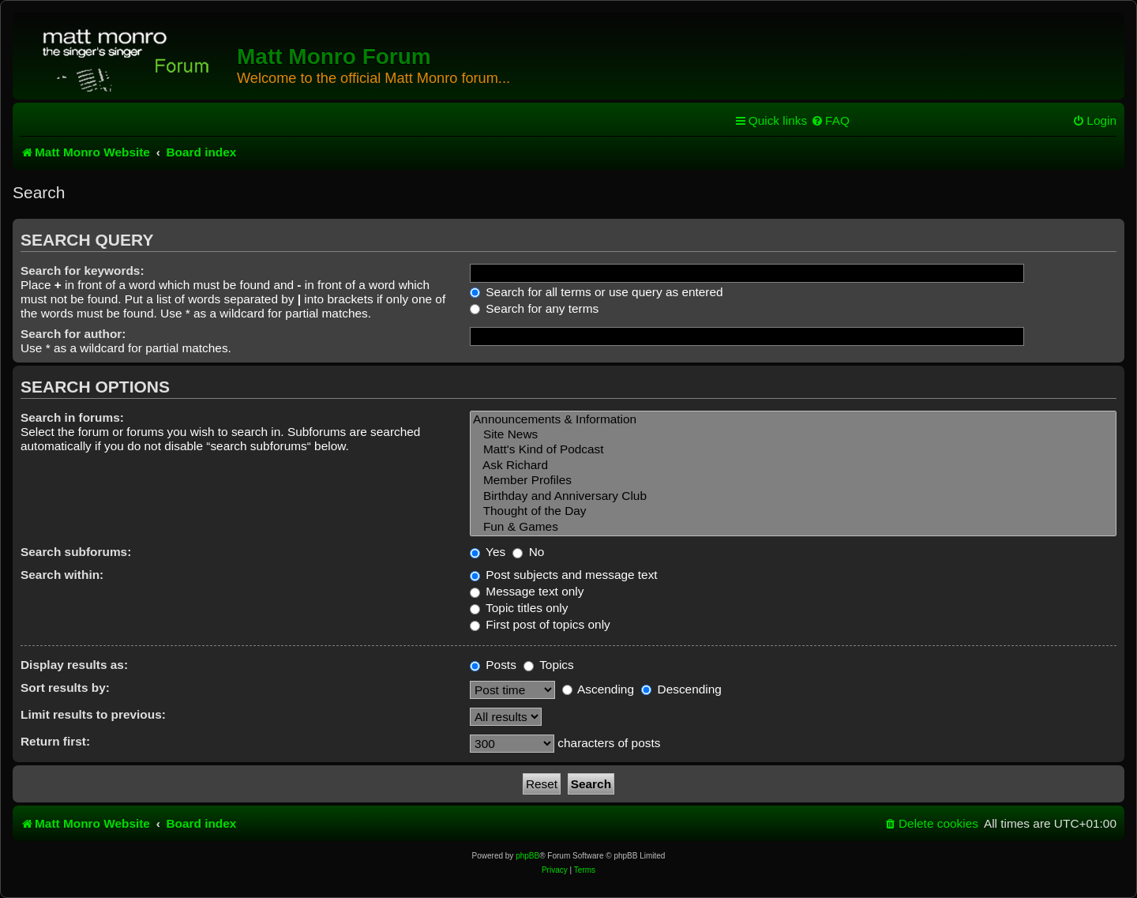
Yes (487, 551)
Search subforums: (76, 551)
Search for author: (73, 333)
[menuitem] (830, 120)
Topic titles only (519, 607)
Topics (548, 664)
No (528, 551)
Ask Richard (793, 465)
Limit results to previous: (93, 714)
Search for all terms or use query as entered (596, 292)
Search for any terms (534, 308)
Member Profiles (793, 480)
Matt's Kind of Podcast (793, 449)
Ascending (598, 689)
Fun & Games (793, 527)
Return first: (55, 741)
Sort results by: (65, 687)
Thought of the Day (793, 511)
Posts (493, 664)
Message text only (527, 591)
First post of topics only (540, 624)
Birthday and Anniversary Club (793, 496)
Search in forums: (72, 417)
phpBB (527, 855)
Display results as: (74, 664)
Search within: (62, 574)
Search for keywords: (82, 270)
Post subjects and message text (564, 574)
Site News (793, 434)
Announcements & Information (793, 419)
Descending (681, 689)
